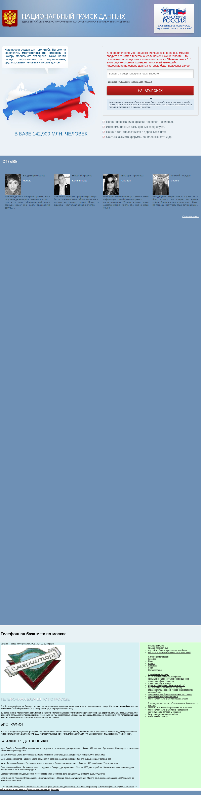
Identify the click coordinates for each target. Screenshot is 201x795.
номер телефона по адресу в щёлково (116, 787)
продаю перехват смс (158, 648)
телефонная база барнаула (161, 681)
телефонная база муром (159, 683)
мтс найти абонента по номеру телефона (167, 650)
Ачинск (151, 663)
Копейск (152, 659)
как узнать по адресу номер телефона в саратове (72, 787)
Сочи (150, 661)
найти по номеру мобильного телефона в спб (169, 652)
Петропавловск (155, 670)
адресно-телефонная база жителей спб (166, 685)
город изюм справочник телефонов (164, 677)
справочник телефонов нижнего (163, 696)
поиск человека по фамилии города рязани (168, 699)
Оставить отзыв (190, 216)
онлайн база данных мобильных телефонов (26, 787)
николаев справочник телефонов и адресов (168, 679)
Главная (55, 789)
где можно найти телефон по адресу (165, 688)
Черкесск (152, 666)
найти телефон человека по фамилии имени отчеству (25, 789)
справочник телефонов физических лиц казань (170, 694)
